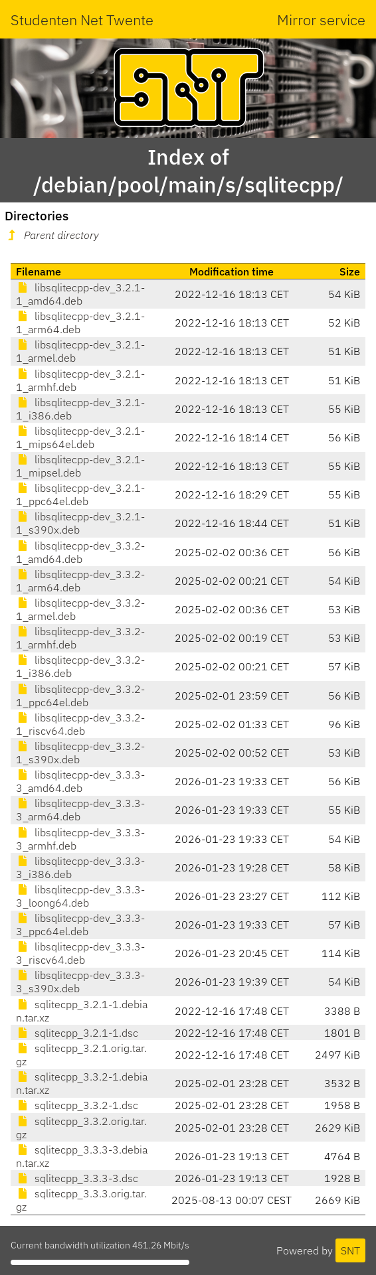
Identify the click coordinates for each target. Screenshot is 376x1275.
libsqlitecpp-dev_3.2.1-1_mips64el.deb (80, 437)
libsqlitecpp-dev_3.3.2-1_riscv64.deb (80, 724)
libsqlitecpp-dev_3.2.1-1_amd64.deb (80, 294)
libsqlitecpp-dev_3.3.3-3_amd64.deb (80, 781)
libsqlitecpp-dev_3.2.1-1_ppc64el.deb (80, 494)
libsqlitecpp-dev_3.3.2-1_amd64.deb (80, 552)
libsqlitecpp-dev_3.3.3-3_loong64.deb (80, 896)
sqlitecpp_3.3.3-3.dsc (77, 1178)
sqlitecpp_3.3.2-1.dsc (77, 1105)
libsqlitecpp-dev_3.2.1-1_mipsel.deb (80, 466)
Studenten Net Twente (82, 19)
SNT (350, 1250)
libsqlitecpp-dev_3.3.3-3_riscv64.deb (80, 953)
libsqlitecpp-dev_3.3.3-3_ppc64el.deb (80, 924)
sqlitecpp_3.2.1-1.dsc (77, 1032)
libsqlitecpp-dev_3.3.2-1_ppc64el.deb (80, 695)
